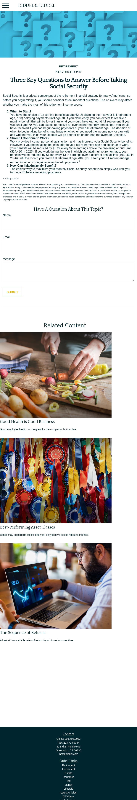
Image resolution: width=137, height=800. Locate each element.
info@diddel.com (68, 753)
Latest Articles (68, 792)
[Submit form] (12, 292)
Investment (68, 769)
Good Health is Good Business (27, 421)
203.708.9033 (73, 738)
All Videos (68, 796)
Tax (69, 780)
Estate (68, 773)
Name (7, 215)
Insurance (68, 777)
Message (9, 259)
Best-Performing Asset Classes (27, 527)
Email (6, 237)
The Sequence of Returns (23, 632)
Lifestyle (68, 788)
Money (68, 784)
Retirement (68, 765)
